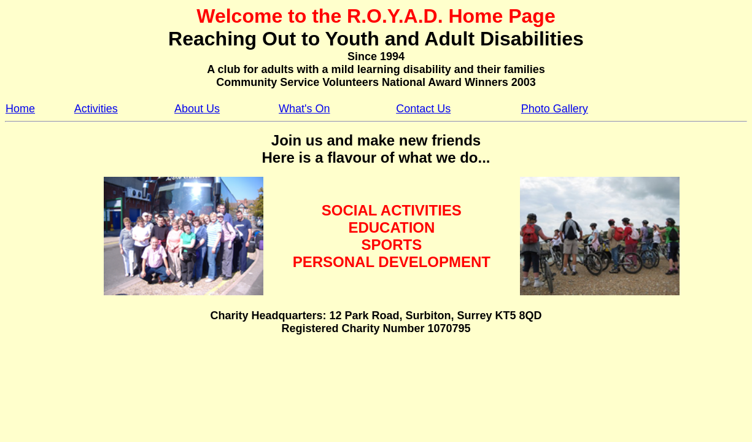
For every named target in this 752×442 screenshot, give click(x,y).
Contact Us (423, 109)
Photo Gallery (554, 109)
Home (20, 109)
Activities (96, 109)
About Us (197, 109)
